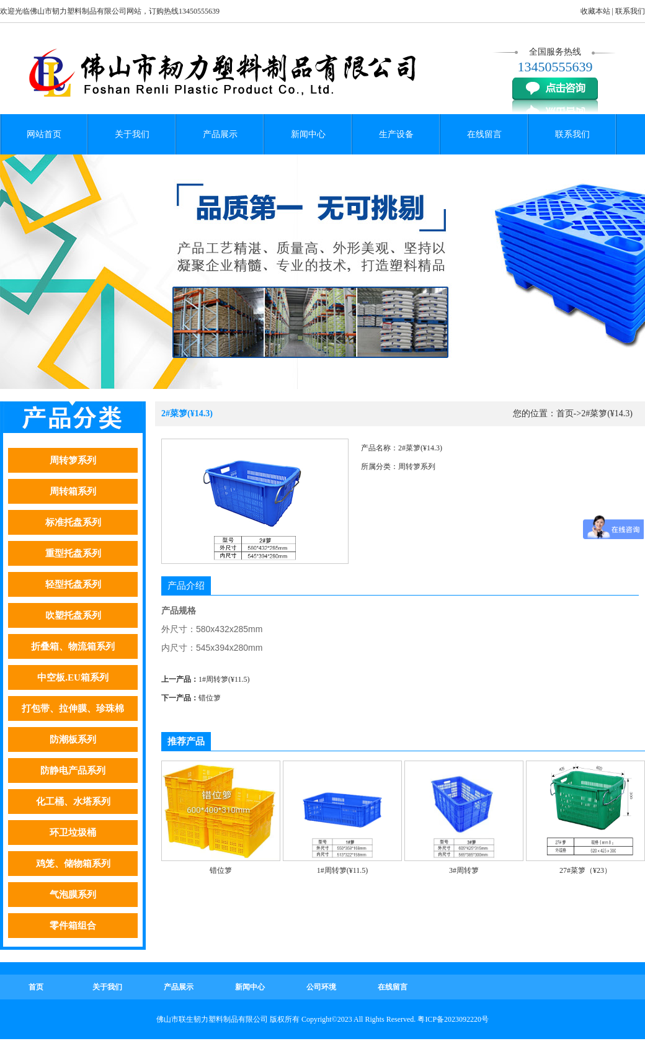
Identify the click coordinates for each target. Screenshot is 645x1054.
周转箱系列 (73, 491)
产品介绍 (186, 586)
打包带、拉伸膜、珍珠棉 (73, 708)
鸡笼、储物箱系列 (73, 864)
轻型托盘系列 (73, 584)
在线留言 (484, 134)
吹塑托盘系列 (73, 615)
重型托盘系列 (73, 553)
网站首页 (44, 134)
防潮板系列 (73, 739)
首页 (565, 413)
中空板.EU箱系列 (73, 677)
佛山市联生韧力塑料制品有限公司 (212, 1019)
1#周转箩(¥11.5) (224, 679)
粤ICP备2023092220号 (453, 1019)
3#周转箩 (464, 870)
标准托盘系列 (73, 522)
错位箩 (209, 698)
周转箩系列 (73, 460)
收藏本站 (595, 11)
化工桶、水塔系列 (73, 801)
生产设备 (396, 134)
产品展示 (220, 134)
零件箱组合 (73, 926)
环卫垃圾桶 (73, 832)
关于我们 (132, 134)
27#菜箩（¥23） (585, 870)
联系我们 (630, 11)
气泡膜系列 (73, 895)
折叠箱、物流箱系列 (73, 646)
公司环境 (321, 987)
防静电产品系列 (72, 770)
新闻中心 (308, 134)
